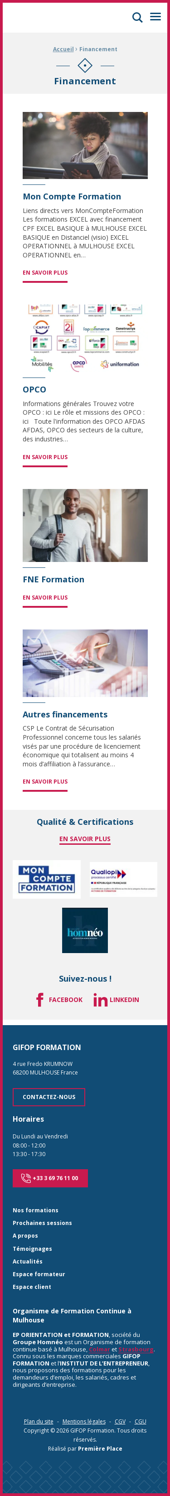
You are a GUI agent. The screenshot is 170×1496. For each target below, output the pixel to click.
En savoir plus (45, 272)
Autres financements (65, 715)
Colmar (99, 1349)
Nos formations (35, 1210)
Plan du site (38, 1421)
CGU (140, 1421)
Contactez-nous (49, 1097)
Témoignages (32, 1249)
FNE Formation (53, 580)
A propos (25, 1236)
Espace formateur (39, 1274)
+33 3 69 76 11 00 (49, 1178)
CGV (120, 1421)
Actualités (28, 1262)
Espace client (32, 1287)
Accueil (63, 49)
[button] (137, 17)
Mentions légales (84, 1421)
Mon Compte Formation (72, 197)
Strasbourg (136, 1349)
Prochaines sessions (42, 1223)
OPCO (34, 390)
